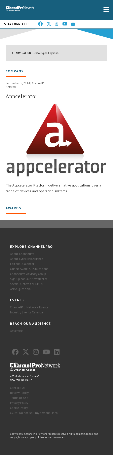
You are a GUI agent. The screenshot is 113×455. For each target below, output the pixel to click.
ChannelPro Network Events (29, 307)
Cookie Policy (19, 408)
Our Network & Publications (29, 269)
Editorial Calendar (22, 264)
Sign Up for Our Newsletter (28, 279)
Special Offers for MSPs (26, 284)
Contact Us (17, 388)
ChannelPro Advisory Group (28, 274)
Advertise (16, 331)
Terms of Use (19, 398)
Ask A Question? (20, 289)
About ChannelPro (22, 254)
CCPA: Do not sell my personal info (34, 413)
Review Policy (19, 393)
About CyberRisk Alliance (26, 259)
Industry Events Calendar (27, 312)
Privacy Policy (19, 403)
